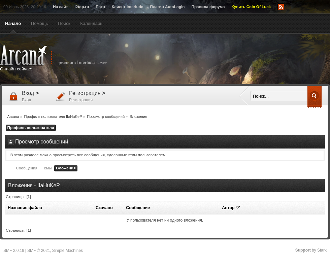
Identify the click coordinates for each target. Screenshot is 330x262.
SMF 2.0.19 (13, 250)
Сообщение (138, 207)
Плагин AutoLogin (167, 6)
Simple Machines (67, 250)
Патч (100, 6)
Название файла (25, 207)
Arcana (60, 55)
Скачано (104, 207)
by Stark (311, 250)
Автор (231, 207)
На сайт (60, 6)
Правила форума (208, 6)
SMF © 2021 (38, 250)
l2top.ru (81, 6)
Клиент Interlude (127, 6)
